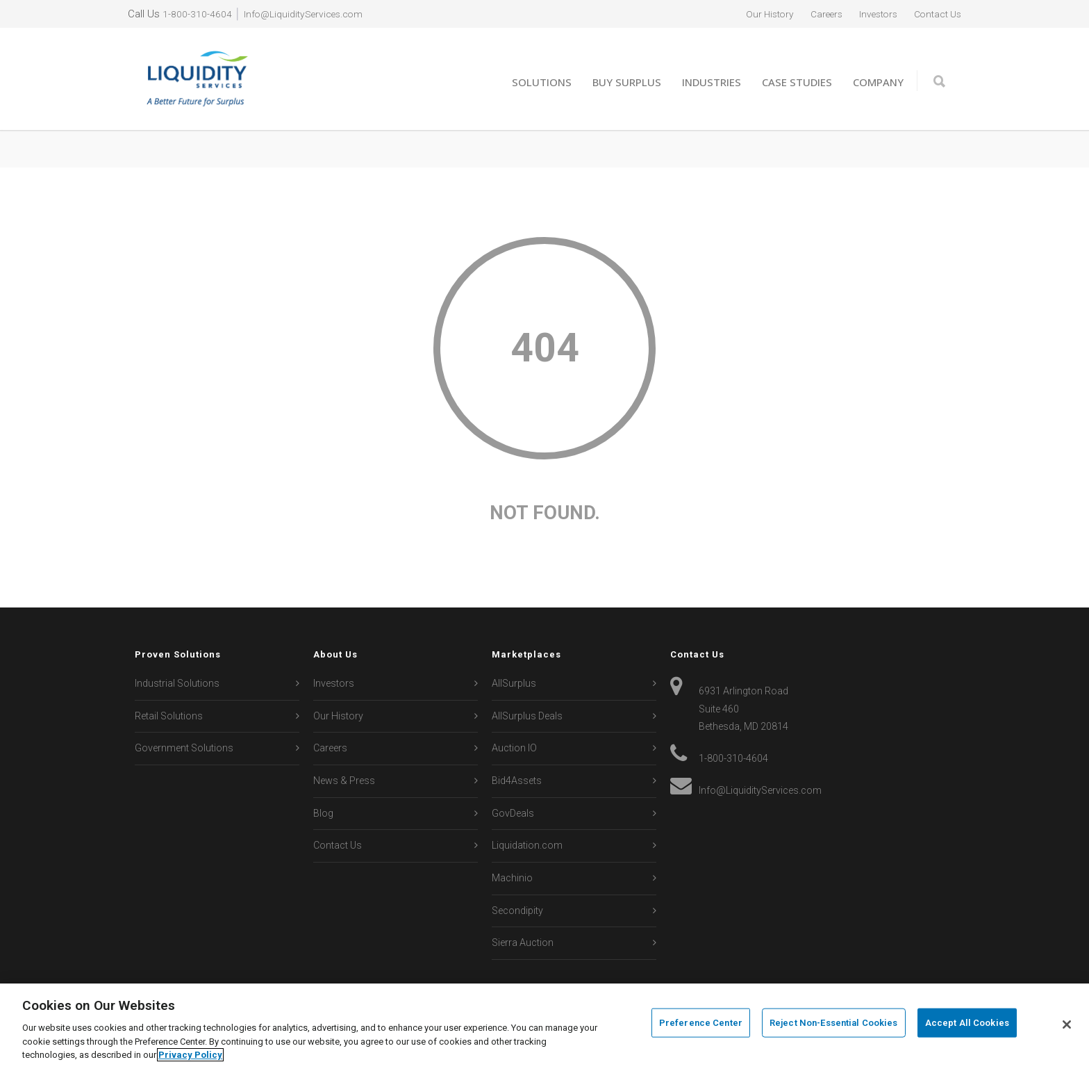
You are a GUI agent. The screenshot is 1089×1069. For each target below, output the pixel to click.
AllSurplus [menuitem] (514, 683)
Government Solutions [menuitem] (184, 747)
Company (878, 82)
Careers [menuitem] (813, 14)
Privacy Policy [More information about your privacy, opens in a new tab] (190, 1055)
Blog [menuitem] (323, 813)
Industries (711, 82)
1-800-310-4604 (197, 14)
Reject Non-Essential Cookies (834, 1025)
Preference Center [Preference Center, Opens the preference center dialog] (700, 1025)
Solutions (542, 82)
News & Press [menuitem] (344, 780)
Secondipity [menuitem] (517, 910)
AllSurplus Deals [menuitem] (527, 715)
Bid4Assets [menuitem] (517, 780)
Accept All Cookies (967, 1025)
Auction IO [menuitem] (514, 747)
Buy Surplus (626, 82)
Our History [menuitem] (752, 14)
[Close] (1066, 1024)
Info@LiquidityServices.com (309, 14)
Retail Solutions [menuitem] (169, 715)
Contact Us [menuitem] (934, 14)
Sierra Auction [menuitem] (523, 942)
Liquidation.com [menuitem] (527, 845)
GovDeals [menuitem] (513, 813)
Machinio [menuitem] (512, 877)
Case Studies (797, 82)
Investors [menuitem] (870, 14)
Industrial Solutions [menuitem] (177, 683)
